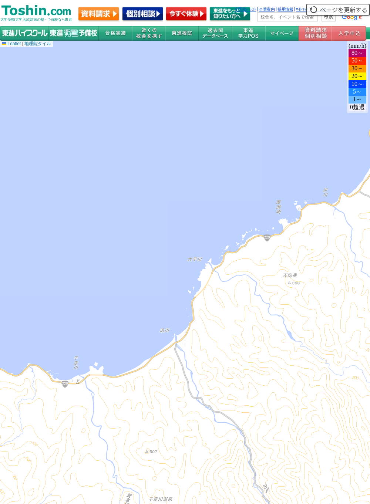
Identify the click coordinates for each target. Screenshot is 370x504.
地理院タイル (37, 43)
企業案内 (267, 9)
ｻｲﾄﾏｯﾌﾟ (303, 9)
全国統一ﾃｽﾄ (245, 9)
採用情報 (285, 9)
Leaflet (11, 43)
